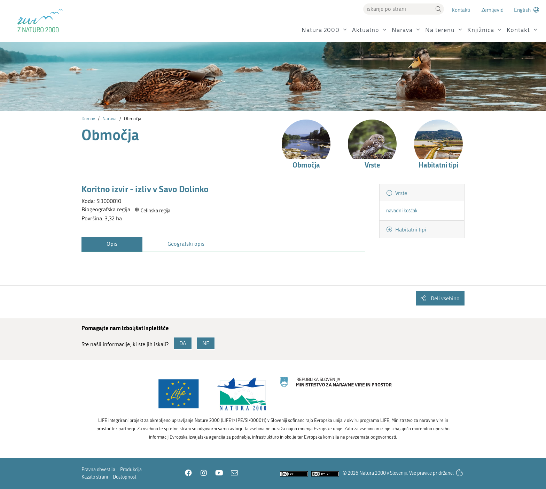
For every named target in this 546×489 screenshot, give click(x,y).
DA (182, 343)
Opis (112, 244)
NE (205, 343)
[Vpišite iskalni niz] (398, 9)
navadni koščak (402, 211)
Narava (402, 30)
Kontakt (518, 30)
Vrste (400, 193)
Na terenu (440, 30)
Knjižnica (480, 30)
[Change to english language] (526, 10)
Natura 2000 (321, 30)
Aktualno (365, 30)
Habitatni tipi (410, 229)
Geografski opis (185, 244)
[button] (438, 9)
